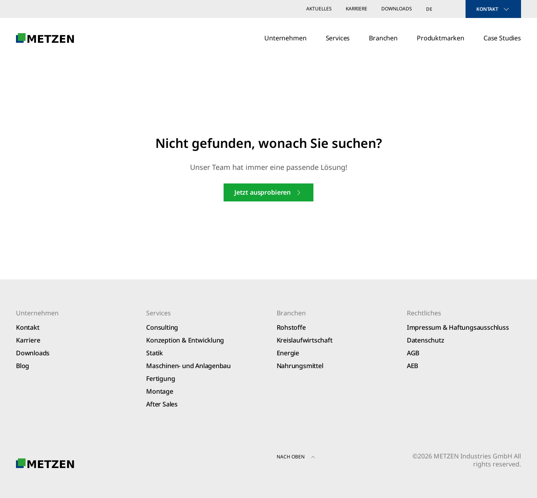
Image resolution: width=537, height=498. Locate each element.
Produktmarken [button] (440, 38)
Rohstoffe (291, 327)
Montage (159, 391)
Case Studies (502, 38)
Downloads (396, 8)
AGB (413, 353)
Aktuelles (319, 8)
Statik (154, 353)
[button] (313, 458)
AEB (412, 365)
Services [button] (338, 38)
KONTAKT (493, 9)
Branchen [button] (383, 38)
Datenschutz (425, 340)
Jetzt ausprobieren (268, 192)
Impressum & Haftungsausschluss (458, 327)
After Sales (162, 404)
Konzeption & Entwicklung (185, 340)
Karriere (356, 8)
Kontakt (28, 327)
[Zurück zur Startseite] (45, 38)
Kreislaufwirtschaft (305, 340)
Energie (288, 353)
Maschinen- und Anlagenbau (188, 365)
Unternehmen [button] (285, 38)
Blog (22, 365)
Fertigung (160, 378)
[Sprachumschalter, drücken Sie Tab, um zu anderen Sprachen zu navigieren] (439, 9)
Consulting (162, 327)
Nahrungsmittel (300, 365)
